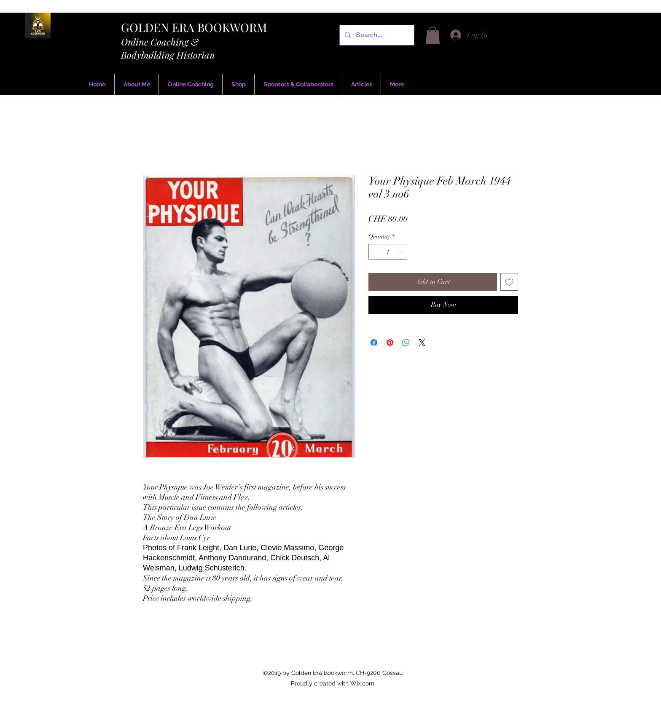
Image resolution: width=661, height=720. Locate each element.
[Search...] (376, 35)
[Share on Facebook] (374, 342)
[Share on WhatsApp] (406, 342)
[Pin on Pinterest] (390, 342)
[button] (432, 35)
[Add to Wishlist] (509, 282)
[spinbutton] (387, 251)
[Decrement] (375, 251)
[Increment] (400, 251)
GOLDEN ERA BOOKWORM (194, 27)
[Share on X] (422, 342)
